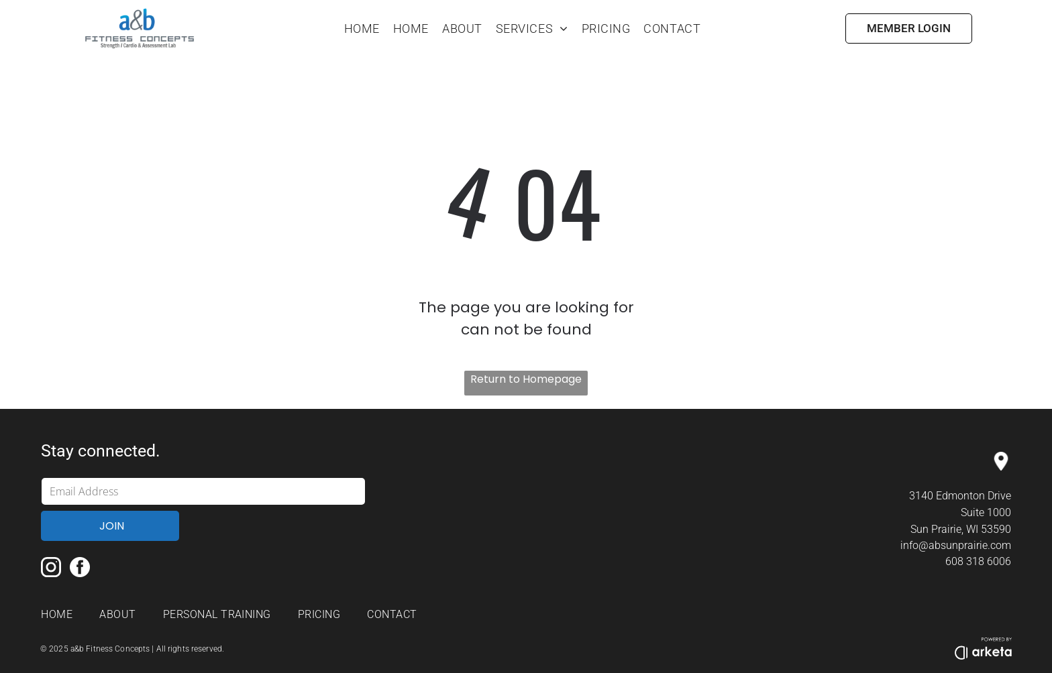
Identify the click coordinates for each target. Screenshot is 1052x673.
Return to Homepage (526, 379)
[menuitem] (361, 28)
